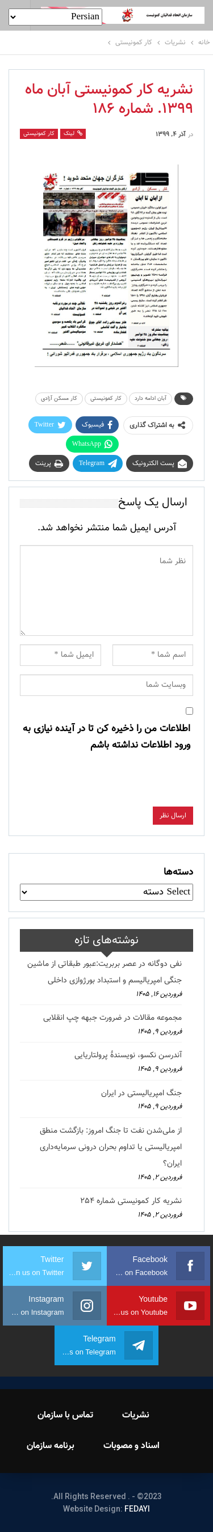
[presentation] (106, 784)
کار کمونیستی (39, 133)
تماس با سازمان (65, 1415)
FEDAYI (137, 1508)
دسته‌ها (178, 872)
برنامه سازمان (50, 1446)
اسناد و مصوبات (131, 1446)
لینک (73, 133)
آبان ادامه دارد (150, 398)
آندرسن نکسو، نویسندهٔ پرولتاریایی (128, 1055)
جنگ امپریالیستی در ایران (141, 1093)
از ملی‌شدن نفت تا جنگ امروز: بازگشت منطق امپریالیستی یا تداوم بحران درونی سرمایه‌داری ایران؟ (111, 1147)
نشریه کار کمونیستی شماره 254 (131, 1201)
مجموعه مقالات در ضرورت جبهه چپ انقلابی (112, 1018)
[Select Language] (55, 17)
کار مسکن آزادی (59, 398)
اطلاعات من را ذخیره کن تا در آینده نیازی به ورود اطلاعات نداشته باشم (106, 737)
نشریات (135, 1415)
